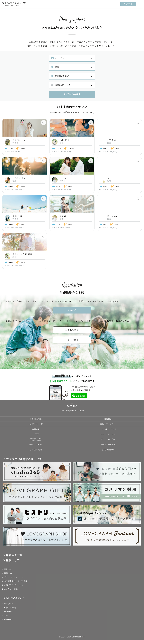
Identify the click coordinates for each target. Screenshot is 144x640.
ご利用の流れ (36, 419)
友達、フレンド (36, 445)
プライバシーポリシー (13, 577)
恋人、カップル (108, 439)
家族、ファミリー (108, 424)
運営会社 (8, 569)
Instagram (8, 603)
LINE (6, 615)
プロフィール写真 (108, 445)
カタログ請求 (72, 340)
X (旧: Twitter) (10, 607)
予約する (128, 4)
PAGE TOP (72, 404)
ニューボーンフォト (108, 429)
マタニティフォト (108, 434)
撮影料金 (108, 419)
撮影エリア (13, 560)
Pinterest (8, 619)
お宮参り (36, 429)
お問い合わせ (108, 450)
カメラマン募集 (11, 589)
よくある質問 (72, 330)
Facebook (8, 611)
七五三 (36, 434)
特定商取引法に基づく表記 (15, 581)
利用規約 (8, 573)
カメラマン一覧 (36, 424)
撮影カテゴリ (14, 555)
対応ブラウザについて (13, 585)
